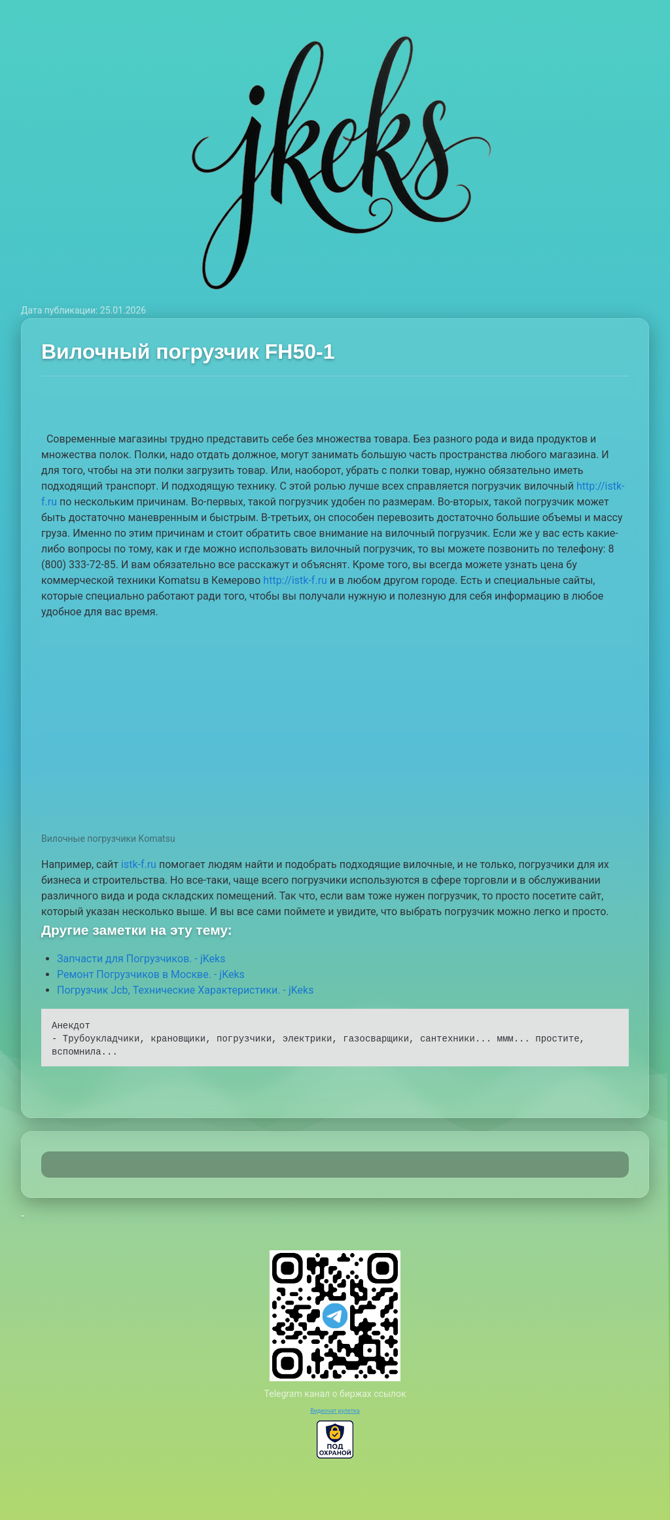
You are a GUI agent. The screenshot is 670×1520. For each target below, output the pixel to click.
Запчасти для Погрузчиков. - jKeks (141, 958)
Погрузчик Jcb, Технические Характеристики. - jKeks (185, 990)
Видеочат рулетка (335, 1410)
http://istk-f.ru (295, 580)
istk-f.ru (138, 864)
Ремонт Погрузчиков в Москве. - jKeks (151, 974)
